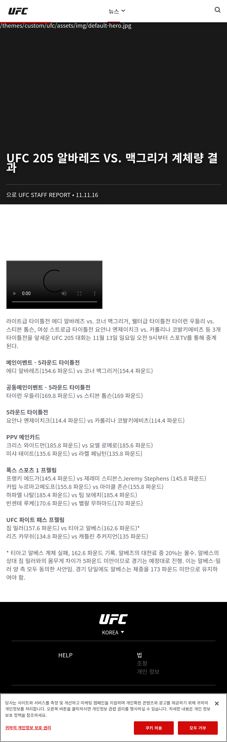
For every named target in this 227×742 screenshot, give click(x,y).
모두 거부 (197, 728)
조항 (142, 663)
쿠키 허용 (153, 728)
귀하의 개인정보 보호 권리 (28, 727)
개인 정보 (148, 671)
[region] (113, 717)
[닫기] (217, 703)
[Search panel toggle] (218, 10)
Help (65, 655)
